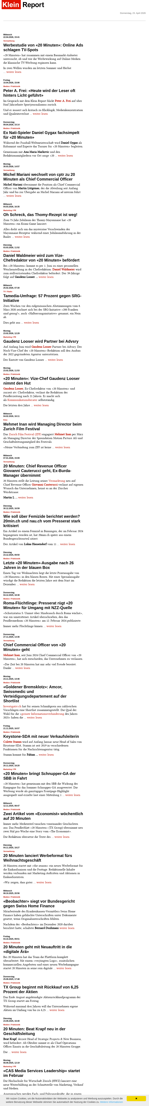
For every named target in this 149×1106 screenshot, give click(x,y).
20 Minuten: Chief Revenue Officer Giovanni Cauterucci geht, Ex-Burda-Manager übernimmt (37, 471)
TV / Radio (7, 292)
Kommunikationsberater (22, 400)
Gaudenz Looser (13, 388)
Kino (5, 420)
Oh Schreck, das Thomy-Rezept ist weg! (40, 215)
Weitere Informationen (111, 1102)
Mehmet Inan (63, 434)
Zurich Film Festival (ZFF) (25, 434)
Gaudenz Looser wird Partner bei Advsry (40, 341)
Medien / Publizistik (11, 86)
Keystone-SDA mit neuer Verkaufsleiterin (41, 736)
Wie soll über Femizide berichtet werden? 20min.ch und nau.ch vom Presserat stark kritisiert (41, 521)
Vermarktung (8, 41)
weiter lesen (13, 72)
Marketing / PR (9, 210)
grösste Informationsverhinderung (42, 713)
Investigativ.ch (12, 706)
